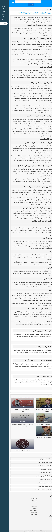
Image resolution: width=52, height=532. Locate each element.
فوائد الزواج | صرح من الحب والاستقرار (40, 479)
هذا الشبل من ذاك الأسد (29, 64)
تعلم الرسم (42, 232)
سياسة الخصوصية (46, 522)
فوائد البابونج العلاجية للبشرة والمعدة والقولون (39, 482)
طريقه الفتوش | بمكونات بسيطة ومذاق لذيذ (39, 459)
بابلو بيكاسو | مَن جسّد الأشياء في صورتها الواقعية (38, 476)
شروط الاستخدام (46, 520)
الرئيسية (47, 9)
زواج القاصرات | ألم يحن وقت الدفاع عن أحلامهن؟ (38, 489)
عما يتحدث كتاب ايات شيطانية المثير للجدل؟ (39, 486)
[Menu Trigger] (4, 1)
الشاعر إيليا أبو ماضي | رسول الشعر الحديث (38, 424)
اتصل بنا (48, 524)
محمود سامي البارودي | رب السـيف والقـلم (38, 437)
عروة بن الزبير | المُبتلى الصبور (13, 450)
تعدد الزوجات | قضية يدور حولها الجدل (41, 469)
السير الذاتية (41, 9)
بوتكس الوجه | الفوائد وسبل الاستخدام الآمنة (39, 462)
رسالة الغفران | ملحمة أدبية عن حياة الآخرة (40, 465)
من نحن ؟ (48, 519)
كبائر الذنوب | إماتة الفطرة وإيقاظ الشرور (40, 472)
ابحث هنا (22, 4)
